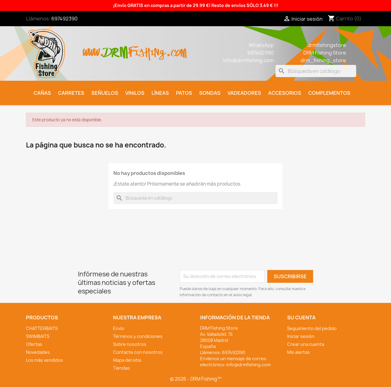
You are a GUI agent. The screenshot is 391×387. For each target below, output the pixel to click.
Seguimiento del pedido (312, 328)
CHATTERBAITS (42, 328)
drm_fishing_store (323, 60)
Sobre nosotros (129, 344)
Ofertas (34, 344)
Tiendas (121, 368)
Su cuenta (301, 317)
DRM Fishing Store (324, 52)
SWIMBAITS (37, 336)
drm (116, 47)
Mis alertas (298, 352)
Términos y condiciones (138, 336)
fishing (147, 49)
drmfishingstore (326, 45)
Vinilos (134, 93)
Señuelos (104, 93)
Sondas (210, 93)
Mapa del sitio (127, 360)
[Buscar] (316, 71)
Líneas (160, 93)
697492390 (64, 18)
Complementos (329, 93)
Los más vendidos (44, 360)
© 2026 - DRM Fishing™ (195, 379)
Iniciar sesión (300, 336)
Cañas (42, 93)
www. (93, 49)
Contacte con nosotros (138, 352)
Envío (118, 328)
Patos (184, 93)
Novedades (38, 352)
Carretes (71, 93)
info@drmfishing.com (248, 60)
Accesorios (284, 93)
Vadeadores (244, 93)
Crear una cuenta (305, 344)
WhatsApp (261, 45)
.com (176, 49)
